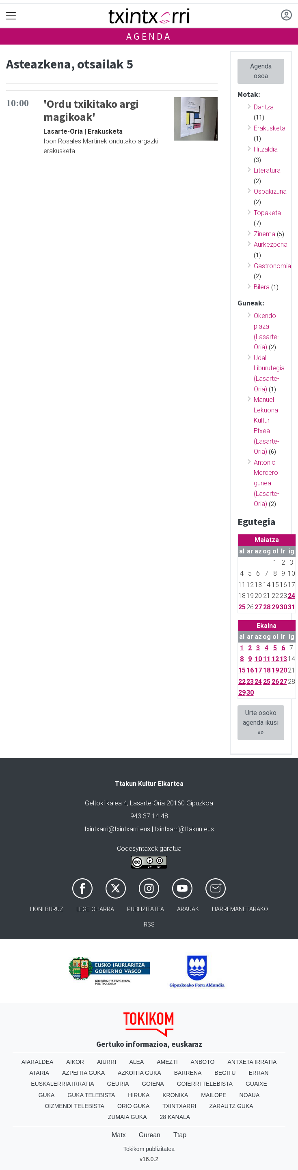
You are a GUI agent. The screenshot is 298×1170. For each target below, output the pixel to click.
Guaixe (256, 1083)
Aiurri (106, 1062)
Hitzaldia (266, 149)
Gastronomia (272, 266)
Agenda (149, 36)
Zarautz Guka (231, 1106)
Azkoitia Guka (139, 1073)
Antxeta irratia (251, 1062)
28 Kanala (175, 1117)
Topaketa (267, 213)
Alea (136, 1062)
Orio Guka (133, 1106)
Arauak (188, 909)
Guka (47, 1095)
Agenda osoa (261, 71)
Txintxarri (179, 1106)
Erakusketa (269, 128)
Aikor (75, 1062)
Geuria (118, 1083)
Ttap (179, 1135)
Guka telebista (91, 1095)
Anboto (203, 1062)
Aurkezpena (270, 244)
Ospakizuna (270, 191)
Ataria (40, 1073)
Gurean (149, 1135)
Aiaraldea (38, 1062)
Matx (119, 1135)
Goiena (153, 1083)
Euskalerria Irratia (62, 1083)
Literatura (267, 170)
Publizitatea (145, 909)
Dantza (264, 107)
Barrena (188, 1073)
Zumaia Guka (127, 1117)
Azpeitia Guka (83, 1073)
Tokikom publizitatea (149, 1149)
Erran (258, 1073)
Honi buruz (46, 909)
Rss (149, 924)
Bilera (262, 287)
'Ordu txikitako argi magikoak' (91, 110)
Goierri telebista (205, 1083)
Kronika (175, 1095)
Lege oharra (95, 909)
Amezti (167, 1062)
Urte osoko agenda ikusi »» (261, 722)
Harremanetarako (240, 909)
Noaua (250, 1095)
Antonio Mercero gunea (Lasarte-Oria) (266, 483)
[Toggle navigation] (11, 16)
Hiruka (138, 1095)
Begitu (224, 1073)
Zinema (264, 234)
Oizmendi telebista (74, 1106)
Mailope (213, 1095)
